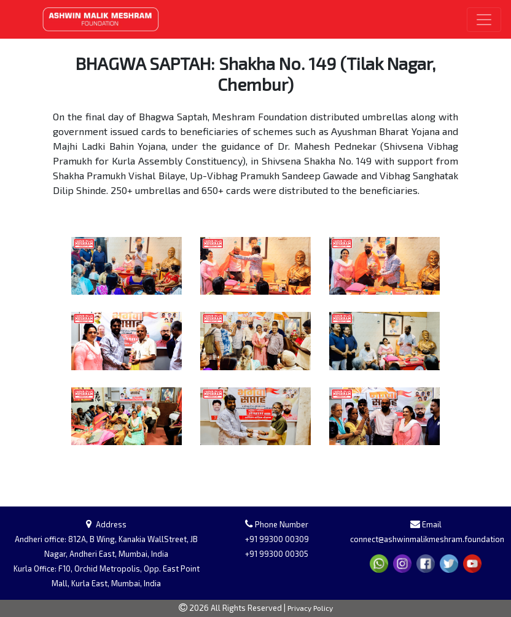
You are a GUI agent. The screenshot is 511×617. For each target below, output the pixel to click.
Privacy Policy (310, 607)
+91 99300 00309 (277, 539)
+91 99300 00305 (276, 554)
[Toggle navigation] (484, 19)
